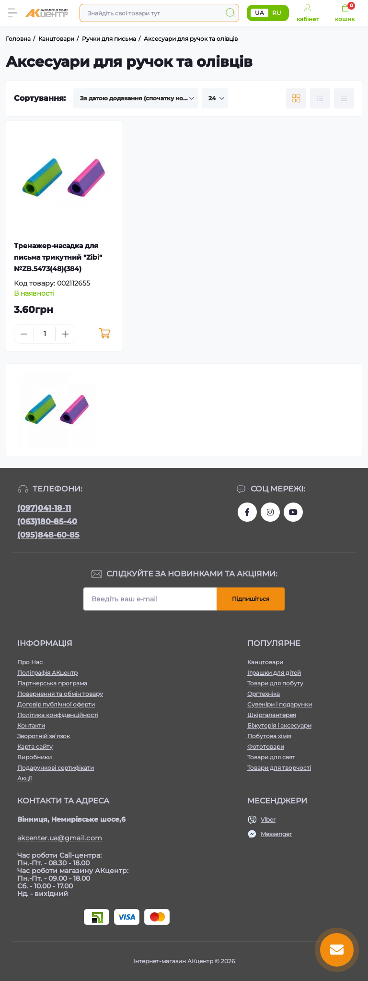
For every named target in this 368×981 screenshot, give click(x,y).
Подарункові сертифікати (55, 767)
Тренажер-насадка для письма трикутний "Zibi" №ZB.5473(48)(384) (58, 257)
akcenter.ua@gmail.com (59, 838)
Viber (268, 819)
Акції (24, 778)
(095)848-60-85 (48, 534)
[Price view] (344, 98)
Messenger (276, 833)
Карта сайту (35, 746)
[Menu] (12, 13)
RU (276, 12)
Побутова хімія (269, 736)
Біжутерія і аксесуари (279, 725)
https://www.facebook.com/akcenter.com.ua (247, 512)
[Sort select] (135, 98)
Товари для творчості (279, 767)
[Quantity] (45, 334)
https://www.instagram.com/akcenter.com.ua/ (270, 512)
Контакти (31, 725)
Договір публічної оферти (56, 704)
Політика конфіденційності (57, 714)
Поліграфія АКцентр (47, 672)
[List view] (320, 98)
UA (259, 12)
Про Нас (30, 662)
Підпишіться (250, 598)
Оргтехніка (263, 693)
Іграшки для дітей (274, 672)
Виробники (34, 757)
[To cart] (104, 334)
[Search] (230, 13)
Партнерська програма (52, 683)
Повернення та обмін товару (60, 693)
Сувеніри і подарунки (279, 704)
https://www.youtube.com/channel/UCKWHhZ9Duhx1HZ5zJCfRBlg (293, 512)
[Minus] (24, 334)
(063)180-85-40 (47, 521)
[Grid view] (296, 98)
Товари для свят (271, 757)
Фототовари (265, 746)
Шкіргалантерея (271, 714)
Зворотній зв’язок (43, 736)
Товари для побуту (275, 683)
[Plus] (65, 334)
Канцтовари (265, 662)
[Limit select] (215, 98)
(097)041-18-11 (44, 508)
